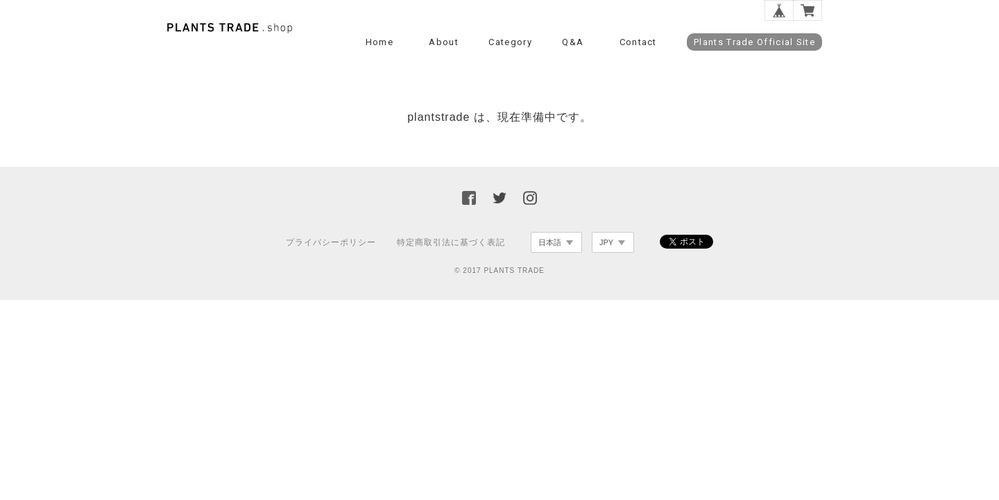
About (444, 42)
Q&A (572, 42)
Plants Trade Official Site (754, 42)
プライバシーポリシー (331, 242)
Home (379, 42)
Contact (638, 42)
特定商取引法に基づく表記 (451, 242)
